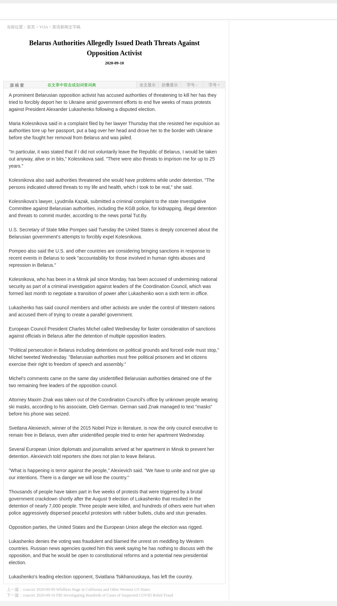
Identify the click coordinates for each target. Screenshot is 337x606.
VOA (43, 27)
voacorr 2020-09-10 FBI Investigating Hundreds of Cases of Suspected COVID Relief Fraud (98, 595)
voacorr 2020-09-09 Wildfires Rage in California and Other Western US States (86, 589)
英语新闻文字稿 (66, 27)
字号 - (192, 85)
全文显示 (148, 85)
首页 (31, 27)
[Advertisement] (283, 66)
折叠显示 (170, 85)
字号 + (214, 85)
